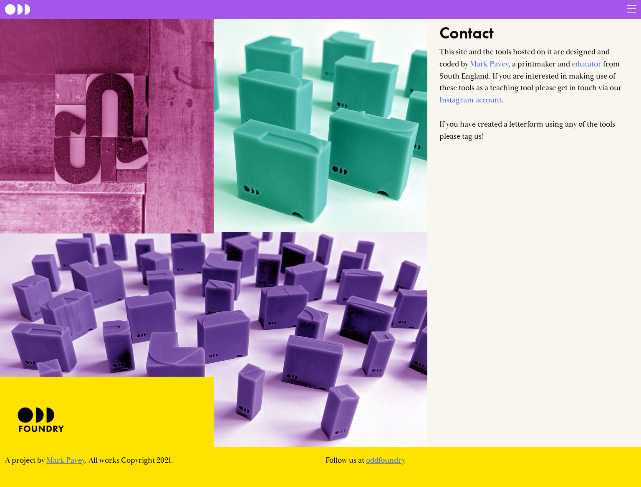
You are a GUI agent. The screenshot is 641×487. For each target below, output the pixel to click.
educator (586, 64)
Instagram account (470, 100)
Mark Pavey (489, 64)
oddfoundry (385, 460)
